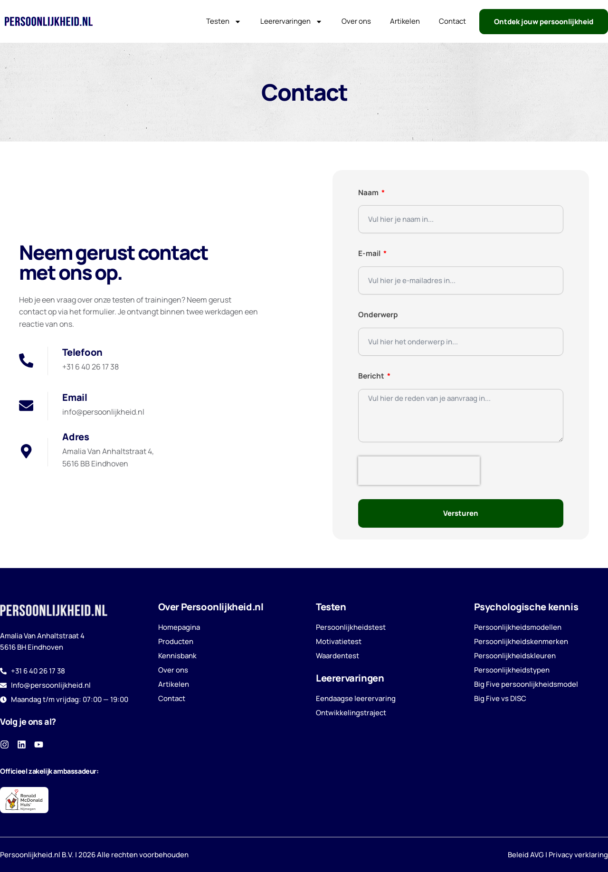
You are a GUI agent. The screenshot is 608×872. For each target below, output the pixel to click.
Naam (369, 192)
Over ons (356, 21)
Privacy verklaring (578, 854)
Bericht (372, 375)
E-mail (370, 253)
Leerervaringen (291, 21)
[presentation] (419, 470)
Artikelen (405, 21)
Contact (452, 21)
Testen (223, 21)
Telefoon (82, 351)
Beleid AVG (526, 854)
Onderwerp (378, 314)
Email (74, 396)
